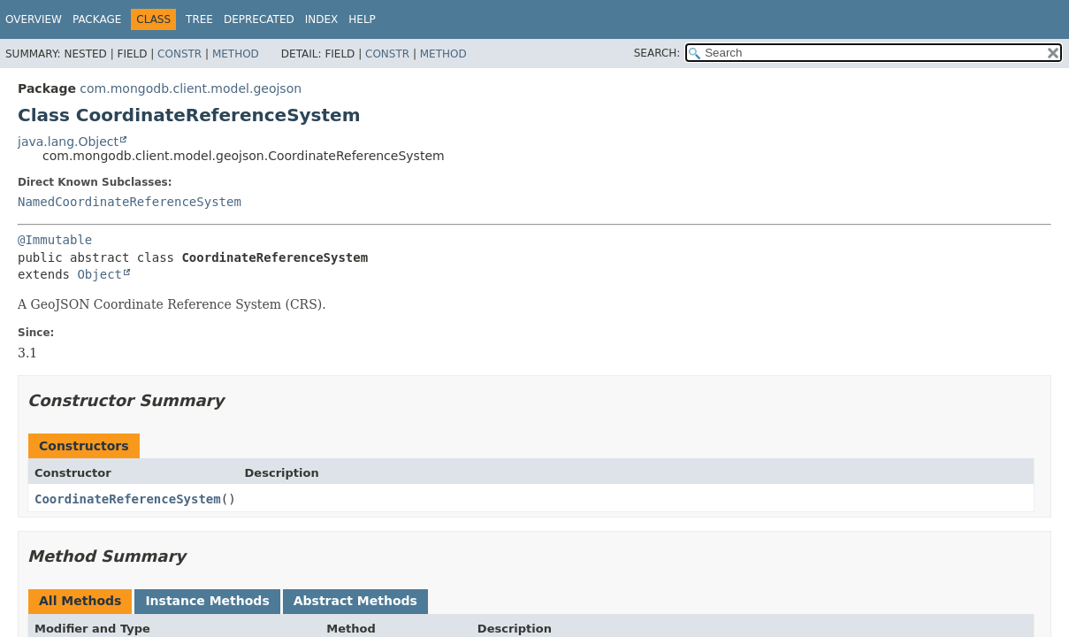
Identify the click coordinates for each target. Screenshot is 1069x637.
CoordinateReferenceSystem (127, 499)
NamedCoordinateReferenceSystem (129, 202)
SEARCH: (657, 53)
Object (99, 274)
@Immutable (55, 240)
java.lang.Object (68, 141)
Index (322, 19)
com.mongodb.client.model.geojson (191, 88)
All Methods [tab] (80, 601)
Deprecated (259, 19)
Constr (179, 54)
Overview (33, 19)
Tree (199, 19)
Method (235, 54)
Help (362, 19)
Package (97, 19)
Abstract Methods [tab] (355, 601)
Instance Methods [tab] (207, 601)
